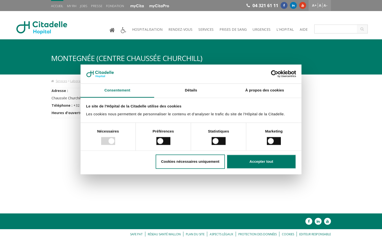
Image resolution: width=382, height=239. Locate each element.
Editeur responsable (315, 234)
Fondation (115, 6)
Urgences (262, 29)
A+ (314, 5)
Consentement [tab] (117, 90)
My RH (71, 6)
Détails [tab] (191, 90)
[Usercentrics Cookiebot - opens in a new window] (274, 74)
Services (206, 29)
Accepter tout (261, 161)
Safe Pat (136, 234)
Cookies (288, 234)
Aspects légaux (221, 234)
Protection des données (257, 234)
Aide (304, 29)
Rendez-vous (180, 29)
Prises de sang (233, 29)
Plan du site (195, 234)
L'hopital (285, 29)
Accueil (57, 6)
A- (325, 5)
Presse (96, 6)
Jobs (83, 6)
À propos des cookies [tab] (264, 90)
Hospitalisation (147, 29)
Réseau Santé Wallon (164, 234)
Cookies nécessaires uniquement (190, 161)
